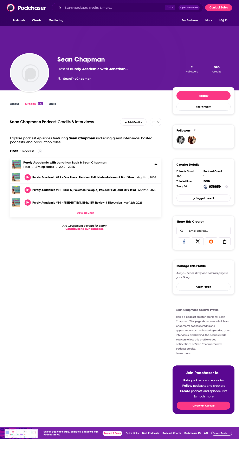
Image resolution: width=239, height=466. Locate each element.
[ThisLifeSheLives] (180, 140)
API (206, 433)
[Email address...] (203, 231)
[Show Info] (226, 187)
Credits (34, 104)
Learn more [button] (183, 353)
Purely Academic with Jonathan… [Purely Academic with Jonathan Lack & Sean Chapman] (99, 69)
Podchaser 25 (192, 433)
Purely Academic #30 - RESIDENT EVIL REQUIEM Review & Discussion (77, 202)
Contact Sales (218, 7)
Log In (223, 20)
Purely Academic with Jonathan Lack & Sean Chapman (64, 162)
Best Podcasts (150, 433)
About (14, 104)
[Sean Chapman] (29, 72)
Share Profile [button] (203, 106)
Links (52, 104)
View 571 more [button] (85, 213)
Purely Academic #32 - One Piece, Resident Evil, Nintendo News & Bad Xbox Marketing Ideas (83, 177)
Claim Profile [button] (203, 286)
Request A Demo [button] (112, 433)
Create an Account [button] (204, 405)
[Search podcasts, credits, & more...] (114, 7)
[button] (20, 20)
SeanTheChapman (77, 79)
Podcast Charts (171, 433)
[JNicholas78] (192, 140)
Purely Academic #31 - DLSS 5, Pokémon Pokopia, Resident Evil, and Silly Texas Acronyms (84, 190)
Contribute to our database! (84, 228)
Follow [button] (203, 96)
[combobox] (127, 7)
